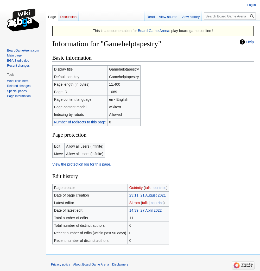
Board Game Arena (153, 31)
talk (148, 188)
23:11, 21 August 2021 (147, 195)
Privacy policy (60, 264)
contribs (160, 188)
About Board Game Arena (91, 264)
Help (250, 42)
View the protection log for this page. (81, 164)
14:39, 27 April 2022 (145, 210)
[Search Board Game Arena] (230, 16)
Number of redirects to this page (80, 122)
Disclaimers (120, 264)
